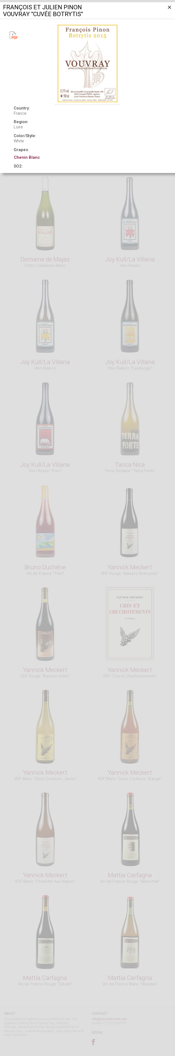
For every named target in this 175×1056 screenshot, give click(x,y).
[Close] (169, 9)
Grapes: (21, 149)
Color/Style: (25, 135)
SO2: (18, 166)
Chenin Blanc (27, 157)
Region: (21, 121)
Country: (22, 108)
